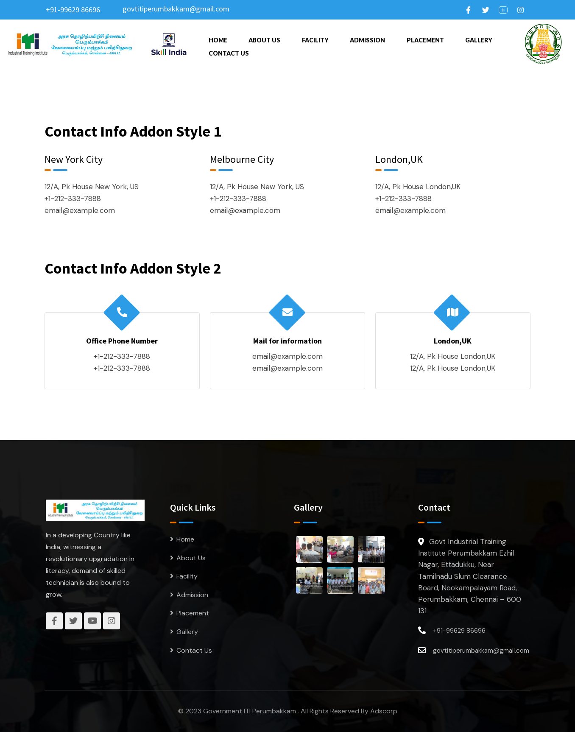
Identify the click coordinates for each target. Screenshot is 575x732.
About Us (264, 39)
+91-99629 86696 (73, 9)
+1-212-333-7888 (73, 198)
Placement (425, 39)
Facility (315, 39)
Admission (367, 39)
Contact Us (229, 51)
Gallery (478, 39)
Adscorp (383, 711)
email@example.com (80, 210)
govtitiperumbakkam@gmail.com (176, 9)
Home (218, 39)
